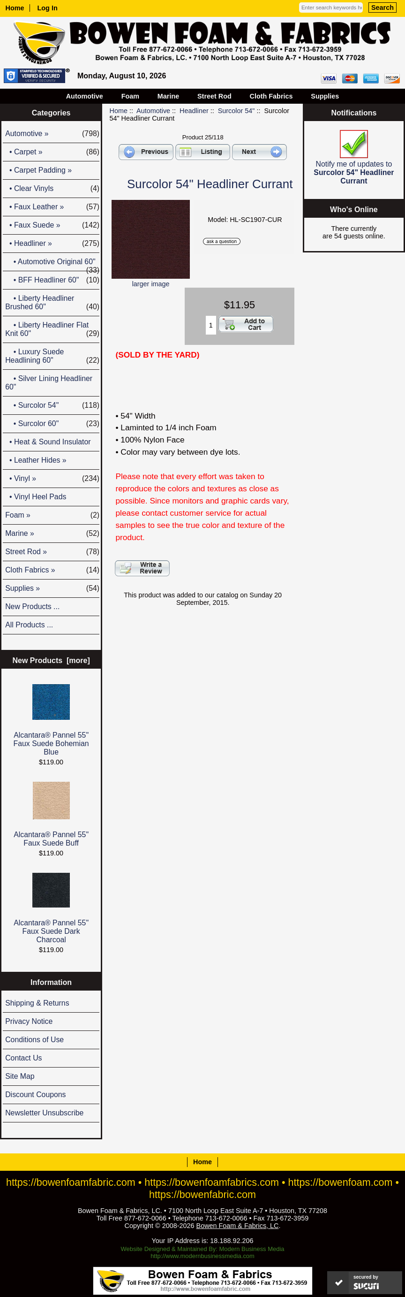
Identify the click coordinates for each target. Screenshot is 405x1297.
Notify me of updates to (354, 157)
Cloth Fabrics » (52, 570)
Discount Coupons (35, 1095)
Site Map (19, 1076)
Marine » (52, 533)
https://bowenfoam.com (340, 1182)
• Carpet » (52, 152)
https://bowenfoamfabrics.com (211, 1182)
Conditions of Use (34, 1040)
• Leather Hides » (35, 460)
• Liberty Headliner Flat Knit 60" (52, 329)
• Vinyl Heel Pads (35, 497)
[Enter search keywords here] (331, 7)
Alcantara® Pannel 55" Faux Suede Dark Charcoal (51, 908)
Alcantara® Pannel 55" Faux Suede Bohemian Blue (51, 720)
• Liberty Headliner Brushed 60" (52, 302)
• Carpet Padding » (38, 170)
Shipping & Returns (37, 1003)
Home (15, 8)
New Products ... (32, 606)
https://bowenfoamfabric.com (70, 1182)
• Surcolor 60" (52, 424)
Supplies (325, 96)
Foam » (52, 515)
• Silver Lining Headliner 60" (48, 382)
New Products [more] (51, 660)
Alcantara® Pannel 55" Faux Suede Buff (51, 814)
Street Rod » (52, 552)
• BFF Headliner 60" (52, 280)
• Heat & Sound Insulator (47, 442)
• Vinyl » (52, 478)
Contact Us (23, 1058)
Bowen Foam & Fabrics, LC (237, 1225)
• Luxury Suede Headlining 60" (52, 356)
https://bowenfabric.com (202, 1194)
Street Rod (214, 96)
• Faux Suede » (52, 225)
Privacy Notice (28, 1021)
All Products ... (29, 625)
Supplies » (52, 588)
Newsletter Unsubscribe (44, 1113)
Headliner (194, 110)
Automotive (153, 110)
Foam (130, 96)
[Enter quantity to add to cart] (211, 325)
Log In (48, 8)
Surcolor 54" (236, 110)
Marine (168, 96)
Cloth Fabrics (271, 96)
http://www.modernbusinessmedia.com (202, 1255)
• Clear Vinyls (52, 188)
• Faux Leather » (52, 207)
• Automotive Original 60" (52, 264)
